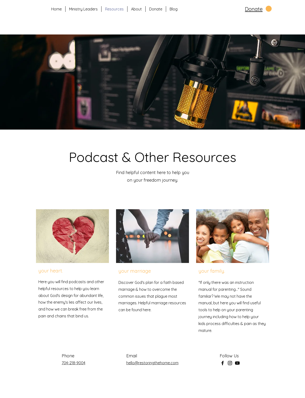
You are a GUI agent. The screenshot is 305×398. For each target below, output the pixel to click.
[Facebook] (222, 363)
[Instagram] (230, 363)
